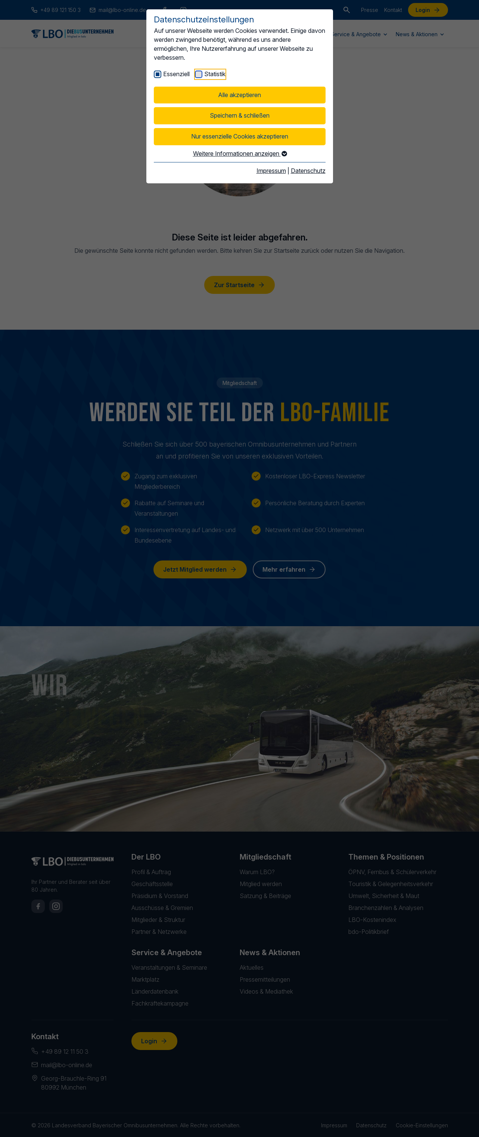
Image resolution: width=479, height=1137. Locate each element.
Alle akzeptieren (239, 95)
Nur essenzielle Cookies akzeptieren (239, 136)
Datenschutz (308, 170)
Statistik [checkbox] (214, 74)
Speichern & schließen (240, 115)
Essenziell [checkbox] (176, 74)
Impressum (271, 170)
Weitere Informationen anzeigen (239, 153)
